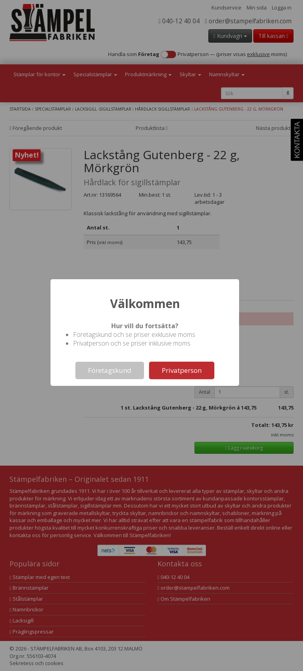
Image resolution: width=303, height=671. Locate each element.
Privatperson (182, 370)
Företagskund (109, 370)
